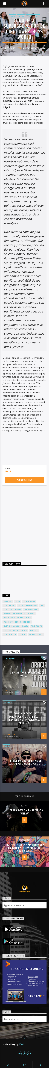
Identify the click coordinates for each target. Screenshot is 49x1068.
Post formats (11, 630)
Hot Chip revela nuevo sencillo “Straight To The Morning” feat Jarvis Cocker (24, 847)
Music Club (9, 618)
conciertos (29, 601)
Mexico (7, 614)
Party (25, 626)
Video (36, 17)
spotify (34, 630)
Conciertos (9, 658)
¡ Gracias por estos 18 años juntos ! (25, 674)
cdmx (17, 601)
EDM (42, 605)
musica (30, 614)
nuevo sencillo (12, 626)
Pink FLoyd (36, 626)
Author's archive (24, 480)
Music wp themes (12, 622)
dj (19, 605)
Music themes (24, 618)
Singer (23, 630)
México (27, 622)
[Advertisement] (24, 521)
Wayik (22, 1044)
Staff (19, 48)
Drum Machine (29, 605)
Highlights (9, 702)
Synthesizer (10, 634)
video (32, 634)
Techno (22, 634)
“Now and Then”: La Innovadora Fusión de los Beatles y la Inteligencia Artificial (24, 718)
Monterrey (19, 614)
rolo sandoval (9, 734)
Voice (40, 634)
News (29, 17)
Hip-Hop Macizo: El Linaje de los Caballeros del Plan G (25, 762)
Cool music (9, 605)
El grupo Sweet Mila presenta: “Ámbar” (25, 812)
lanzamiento (31, 609)
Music (12, 17)
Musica (21, 17)
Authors (8, 601)
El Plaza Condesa (12, 609)
